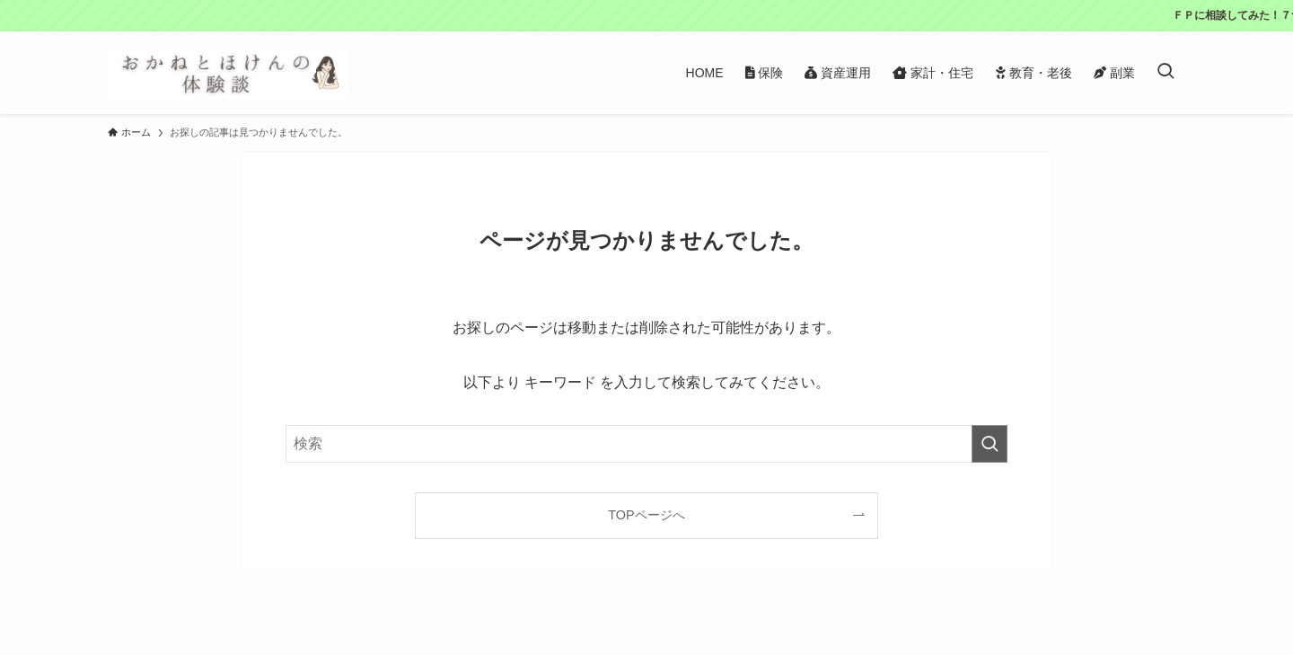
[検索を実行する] (989, 444)
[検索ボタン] (1165, 72)
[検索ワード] (646, 444)
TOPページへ (646, 515)
